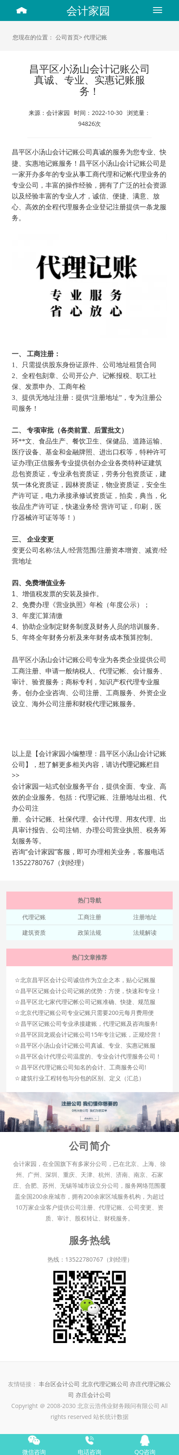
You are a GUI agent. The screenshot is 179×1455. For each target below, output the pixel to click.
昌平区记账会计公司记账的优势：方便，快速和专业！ (90, 991)
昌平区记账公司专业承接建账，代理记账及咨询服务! (89, 1023)
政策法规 (89, 932)
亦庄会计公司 (93, 1395)
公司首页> (68, 37)
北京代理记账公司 (105, 1384)
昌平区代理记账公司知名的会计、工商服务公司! (83, 1067)
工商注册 (89, 917)
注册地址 (145, 917)
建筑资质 (34, 932)
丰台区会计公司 (59, 1384)
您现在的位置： (33, 37)
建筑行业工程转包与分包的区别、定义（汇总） (83, 1078)
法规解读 (145, 932)
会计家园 (88, 10)
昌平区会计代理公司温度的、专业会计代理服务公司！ (90, 1056)
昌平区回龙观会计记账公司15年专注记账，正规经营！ (91, 1034)
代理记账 (95, 37)
